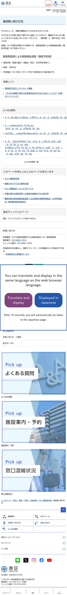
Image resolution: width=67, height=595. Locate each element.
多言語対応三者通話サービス (17, 254)
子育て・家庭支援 (30, 500)
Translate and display (18, 300)
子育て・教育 (17, 500)
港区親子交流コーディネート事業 (18, 88)
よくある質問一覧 (31, 162)
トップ (5, 593)
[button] (48, 3)
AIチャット (59, 593)
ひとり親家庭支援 (45, 500)
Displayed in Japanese (48, 300)
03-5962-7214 (19, 240)
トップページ (6, 500)
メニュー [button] (46, 593)
